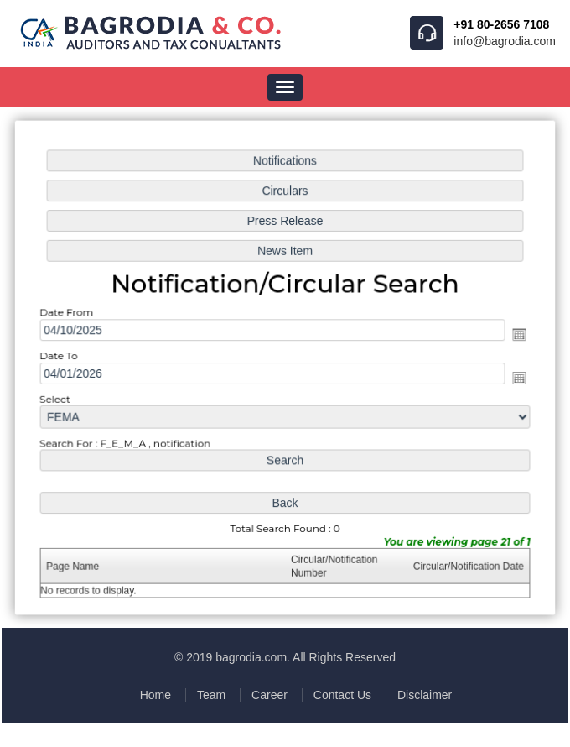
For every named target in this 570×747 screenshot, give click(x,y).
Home (155, 695)
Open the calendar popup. (515, 334)
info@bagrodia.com (504, 41)
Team (211, 695)
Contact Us (342, 695)
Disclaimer (424, 695)
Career (269, 695)
